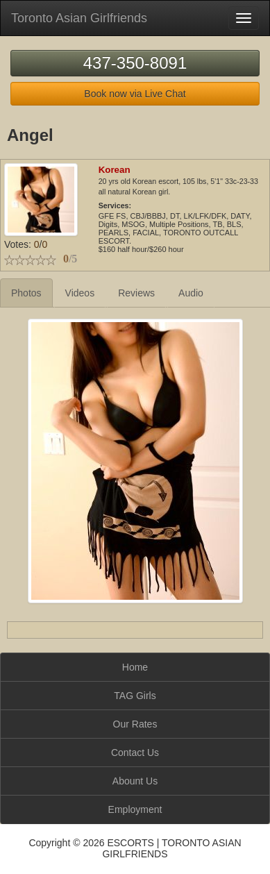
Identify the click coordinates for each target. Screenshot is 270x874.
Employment (135, 809)
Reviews (136, 293)
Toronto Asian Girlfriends (79, 18)
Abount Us (135, 781)
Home (135, 667)
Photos (26, 293)
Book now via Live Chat (134, 93)
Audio (190, 293)
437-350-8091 (135, 62)
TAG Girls (134, 695)
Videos (80, 293)
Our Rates (135, 724)
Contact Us (135, 752)
